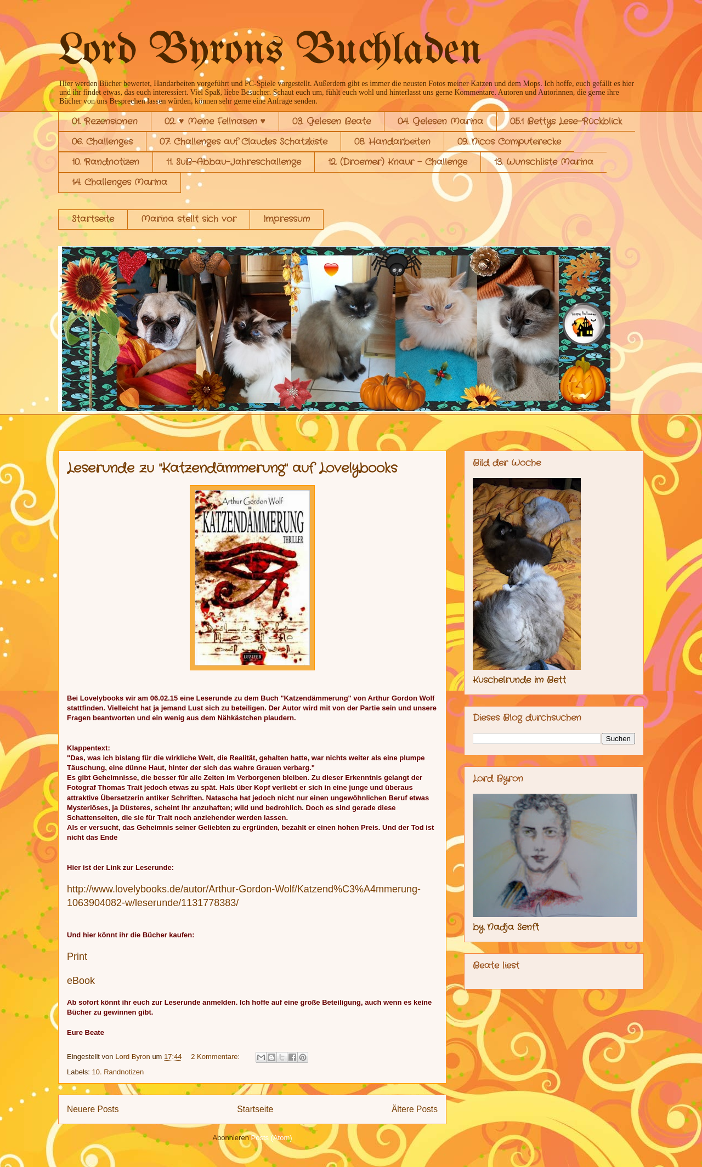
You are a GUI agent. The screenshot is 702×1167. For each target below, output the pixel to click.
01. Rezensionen (105, 121)
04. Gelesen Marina (440, 121)
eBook (81, 980)
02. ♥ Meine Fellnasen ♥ (215, 121)
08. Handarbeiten (392, 141)
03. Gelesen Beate (331, 121)
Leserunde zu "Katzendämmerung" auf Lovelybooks (232, 468)
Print (77, 956)
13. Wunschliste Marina (543, 162)
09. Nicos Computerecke (509, 141)
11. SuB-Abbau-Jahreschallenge (233, 162)
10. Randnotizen (105, 162)
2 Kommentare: (216, 1056)
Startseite (93, 219)
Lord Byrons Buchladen (270, 51)
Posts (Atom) (271, 1138)
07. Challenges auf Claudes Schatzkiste (243, 141)
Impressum (286, 219)
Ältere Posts (415, 1109)
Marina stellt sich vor (188, 219)
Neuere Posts (92, 1109)
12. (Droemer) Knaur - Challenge (397, 162)
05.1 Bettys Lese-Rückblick (566, 121)
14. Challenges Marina (119, 182)
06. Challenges (102, 141)
